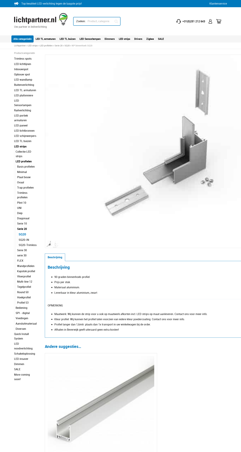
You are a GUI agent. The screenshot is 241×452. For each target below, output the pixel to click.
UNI (19, 189)
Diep (19, 195)
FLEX (20, 242)
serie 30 (22, 237)
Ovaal (20, 168)
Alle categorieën (22, 38)
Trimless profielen (27, 179)
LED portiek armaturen (27, 111)
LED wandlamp (23, 79)
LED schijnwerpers (25, 127)
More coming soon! (25, 347)
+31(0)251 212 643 (193, 21)
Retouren (76, 394)
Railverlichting (22, 106)
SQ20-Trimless (28, 227)
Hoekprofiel (24, 279)
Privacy (59, 446)
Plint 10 (21, 184)
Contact (76, 383)
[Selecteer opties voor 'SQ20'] (92, 277)
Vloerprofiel (24, 258)
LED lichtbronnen (24, 121)
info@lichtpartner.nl (189, 401)
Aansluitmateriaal (26, 305)
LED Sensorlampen (90, 38)
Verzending (78, 409)
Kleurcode (132, 399)
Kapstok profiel (26, 253)
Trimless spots (23, 58)
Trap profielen (25, 174)
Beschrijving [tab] (73, 131)
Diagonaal (23, 200)
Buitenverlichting (24, 85)
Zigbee (150, 38)
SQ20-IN (24, 221)
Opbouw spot (22, 74)
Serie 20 (58, 45)
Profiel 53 (23, 284)
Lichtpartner (20, 45)
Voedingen (22, 300)
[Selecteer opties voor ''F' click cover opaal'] (92, 344)
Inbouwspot (21, 69)
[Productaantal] (157, 104)
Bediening (21, 289)
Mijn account (210, 21)
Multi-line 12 (24, 263)
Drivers (138, 38)
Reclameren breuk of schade (88, 399)
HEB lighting (187, 427)
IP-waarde (132, 388)
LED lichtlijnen (22, 64)
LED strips (124, 38)
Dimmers (110, 38)
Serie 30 (22, 232)
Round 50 (23, 274)
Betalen (75, 404)
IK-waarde (132, 394)
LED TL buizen (68, 38)
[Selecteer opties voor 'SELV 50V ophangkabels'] (134, 344)
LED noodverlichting (26, 321)
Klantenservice (218, 3)
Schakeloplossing (24, 326)
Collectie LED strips (27, 142)
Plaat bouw (24, 163)
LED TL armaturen (46, 38)
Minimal (22, 158)
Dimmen (19, 336)
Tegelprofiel (24, 268)
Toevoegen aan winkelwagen (195, 104)
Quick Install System (26, 316)
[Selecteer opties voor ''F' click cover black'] (175, 344)
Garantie (76, 388)
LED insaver (21, 331)
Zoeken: (81, 21)
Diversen (21, 310)
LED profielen (46, 45)
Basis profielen (26, 153)
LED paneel (21, 116)
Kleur (154, 89)
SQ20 (67, 45)
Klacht (75, 415)
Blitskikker (221, 446)
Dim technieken (135, 404)
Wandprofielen (25, 248)
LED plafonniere (23, 95)
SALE (161, 38)
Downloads (132, 409)
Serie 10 (22, 205)
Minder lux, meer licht (138, 383)
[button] (134, 61)
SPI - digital (23, 295)
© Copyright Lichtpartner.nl (33, 446)
